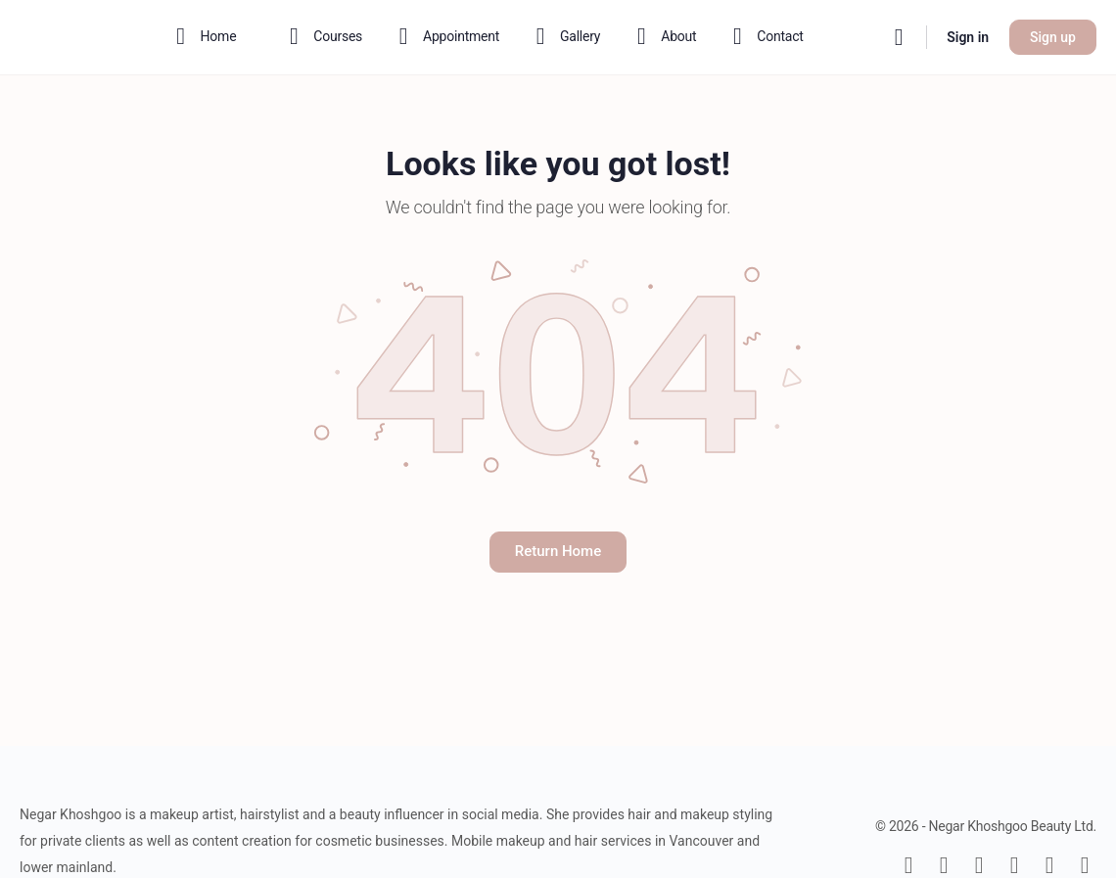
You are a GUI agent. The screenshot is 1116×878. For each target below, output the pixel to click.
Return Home (558, 551)
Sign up (1053, 37)
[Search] (898, 37)
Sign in (968, 37)
